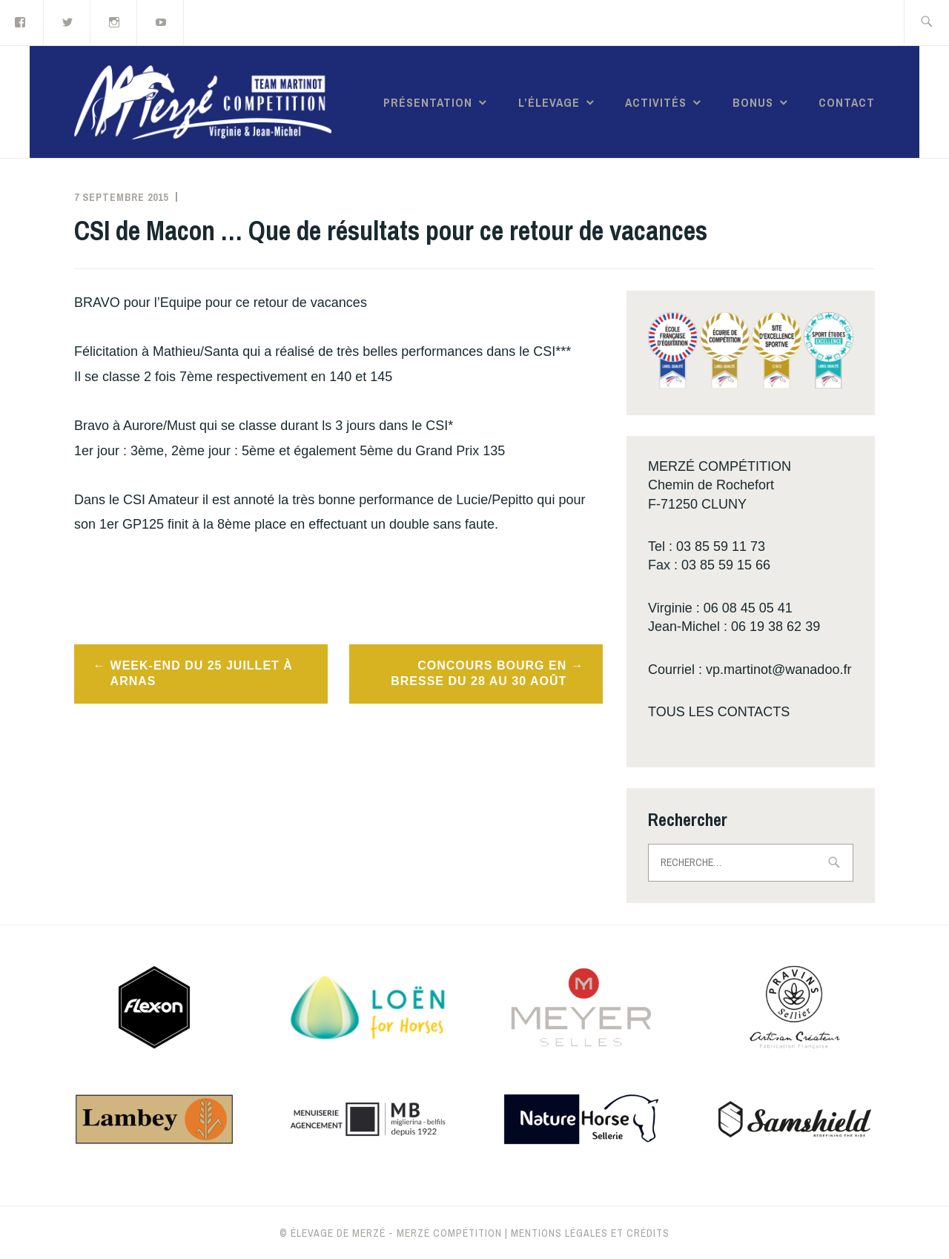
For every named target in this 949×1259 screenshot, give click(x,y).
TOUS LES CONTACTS (719, 711)
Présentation (427, 102)
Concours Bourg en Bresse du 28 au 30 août (478, 673)
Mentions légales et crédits (590, 1233)
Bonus (753, 102)
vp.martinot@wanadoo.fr (778, 669)
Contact (847, 102)
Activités (656, 102)
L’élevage (549, 102)
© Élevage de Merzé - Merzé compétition (391, 1233)
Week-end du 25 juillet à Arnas (201, 673)
